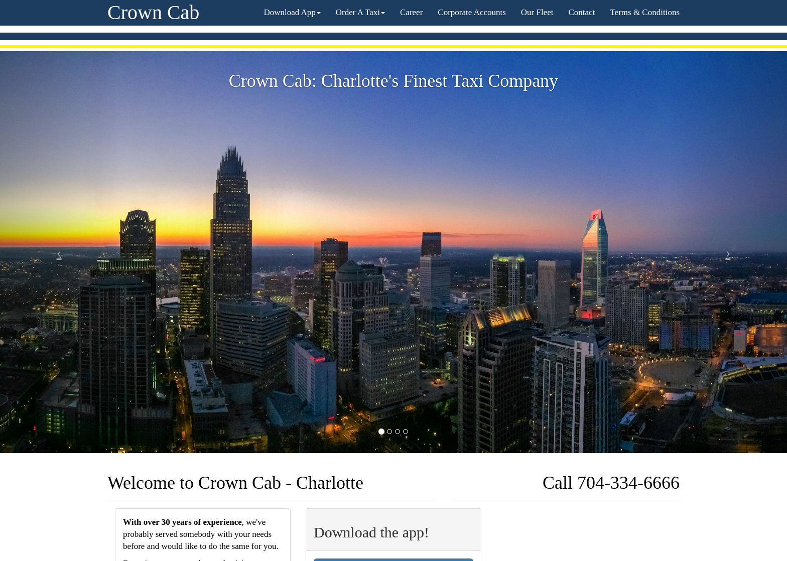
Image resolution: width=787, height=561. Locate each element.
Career (411, 12)
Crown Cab (153, 12)
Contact (582, 12)
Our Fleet (537, 12)
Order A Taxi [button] (360, 12)
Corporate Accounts (472, 12)
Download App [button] (292, 12)
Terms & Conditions (645, 12)
